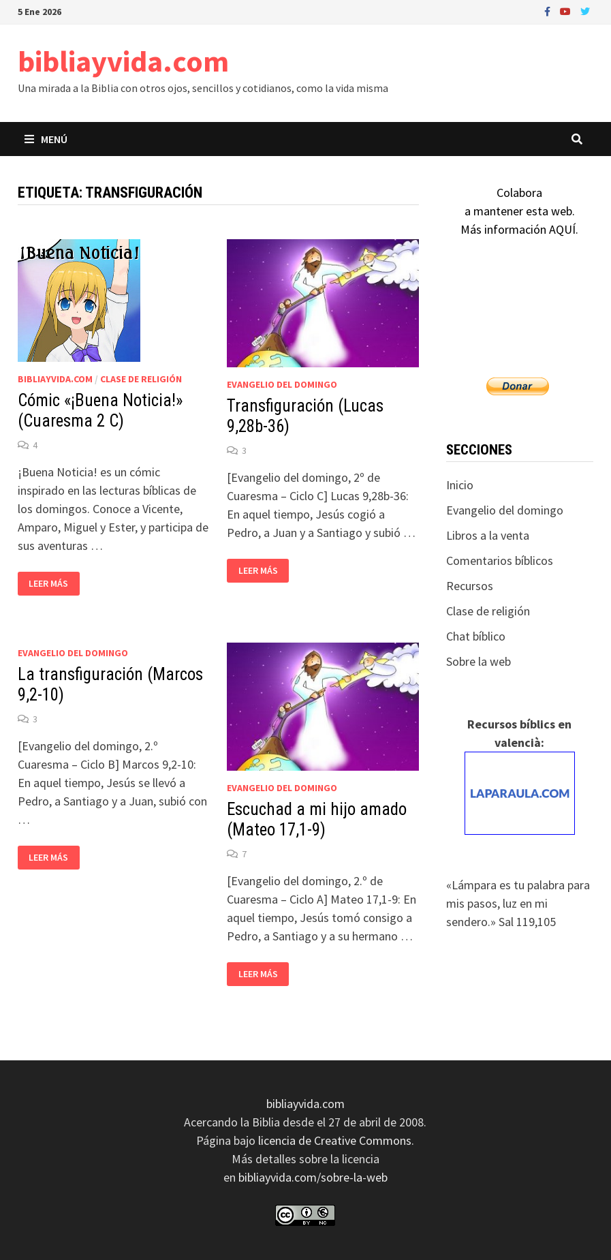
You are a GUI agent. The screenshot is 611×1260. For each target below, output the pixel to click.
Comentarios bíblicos (499, 560)
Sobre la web (478, 661)
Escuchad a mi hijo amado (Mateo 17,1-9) (317, 819)
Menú (46, 139)
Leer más (52, 584)
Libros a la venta (487, 535)
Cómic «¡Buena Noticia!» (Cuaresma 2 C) (100, 410)
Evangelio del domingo (282, 384)
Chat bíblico (475, 636)
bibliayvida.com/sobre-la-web (313, 1177)
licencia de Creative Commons (334, 1140)
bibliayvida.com (123, 61)
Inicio (459, 485)
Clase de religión (141, 379)
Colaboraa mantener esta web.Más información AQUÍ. (519, 211)
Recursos (469, 586)
